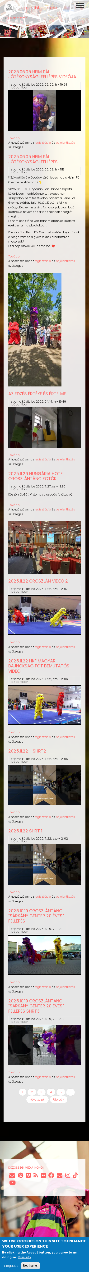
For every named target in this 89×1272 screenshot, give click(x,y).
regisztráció (43, 143)
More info (24, 1257)
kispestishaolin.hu (39, 8)
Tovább (14, 138)
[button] (34, 385)
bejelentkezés (65, 143)
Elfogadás (11, 1266)
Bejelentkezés (17, 18)
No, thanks (30, 1265)
